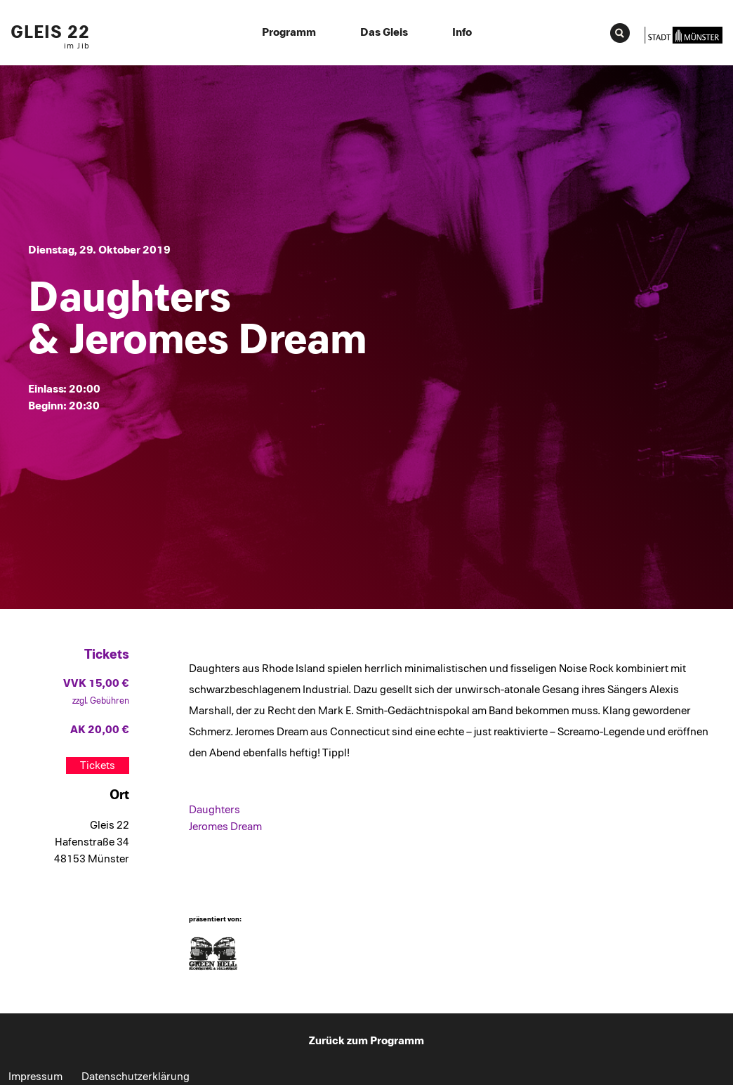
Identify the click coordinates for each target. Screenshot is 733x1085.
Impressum (35, 1076)
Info (462, 32)
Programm (289, 32)
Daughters (214, 809)
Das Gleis (384, 32)
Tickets (97, 765)
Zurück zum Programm (366, 1040)
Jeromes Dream (225, 826)
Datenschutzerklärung (135, 1076)
